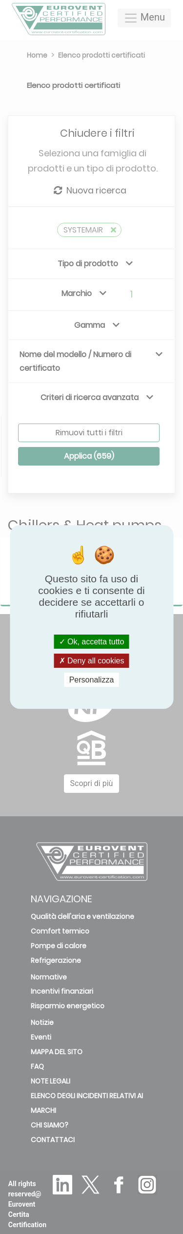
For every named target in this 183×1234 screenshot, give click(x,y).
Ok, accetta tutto (91, 641)
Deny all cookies (91, 661)
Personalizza (91, 680)
